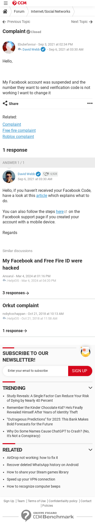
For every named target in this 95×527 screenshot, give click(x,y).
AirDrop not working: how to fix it (32, 458)
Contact (86, 501)
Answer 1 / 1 (14, 163)
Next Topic (79, 22)
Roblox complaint (18, 136)
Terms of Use (37, 501)
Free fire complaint (19, 130)
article (41, 195)
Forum (19, 11)
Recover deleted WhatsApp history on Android (43, 465)
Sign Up (9, 501)
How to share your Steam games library (38, 472)
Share (13, 104)
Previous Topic (18, 22)
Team (21, 501)
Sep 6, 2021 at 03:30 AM (66, 49)
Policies (47, 505)
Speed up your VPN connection (31, 479)
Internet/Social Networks (50, 11)
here (60, 211)
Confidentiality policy (63, 501)
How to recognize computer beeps (33, 486)
